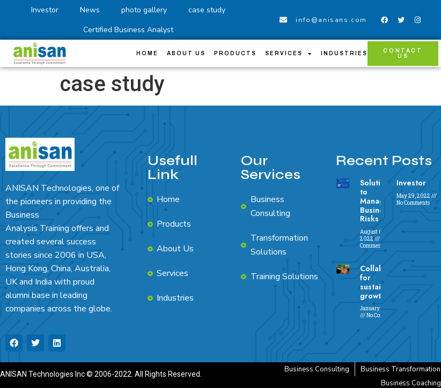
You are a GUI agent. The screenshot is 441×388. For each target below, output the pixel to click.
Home (147, 53)
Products (235, 53)
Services (288, 54)
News (90, 10)
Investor (44, 10)
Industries (344, 53)
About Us (186, 53)
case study (206, 10)
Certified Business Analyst (128, 30)
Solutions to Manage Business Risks (376, 200)
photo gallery (144, 10)
